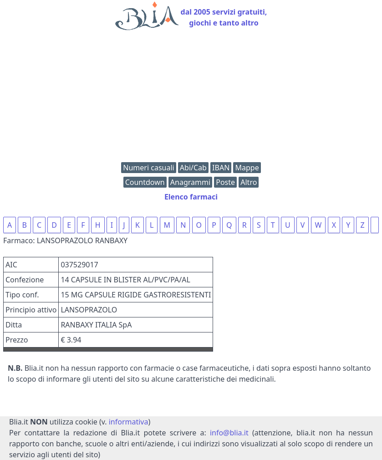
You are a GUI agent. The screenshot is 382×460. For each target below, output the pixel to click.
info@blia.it (229, 433)
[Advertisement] (191, 98)
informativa (128, 422)
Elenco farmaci (191, 197)
